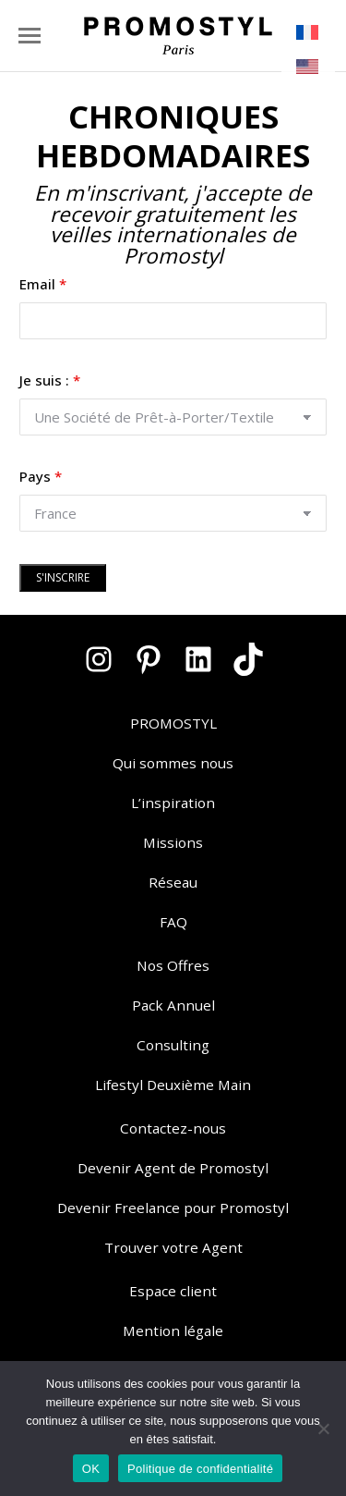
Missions (173, 842)
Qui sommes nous (173, 763)
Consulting (173, 1045)
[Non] (323, 1428)
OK (91, 1469)
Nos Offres (173, 965)
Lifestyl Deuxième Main (173, 1084)
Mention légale (173, 1330)
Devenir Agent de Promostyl (173, 1168)
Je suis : (49, 380)
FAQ (173, 922)
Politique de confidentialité (200, 1469)
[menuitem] (308, 32)
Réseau (173, 882)
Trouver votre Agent (173, 1247)
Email (42, 284)
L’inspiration (173, 802)
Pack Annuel (173, 1005)
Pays (40, 476)
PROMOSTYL (173, 723)
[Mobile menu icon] (29, 35)
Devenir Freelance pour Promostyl (173, 1207)
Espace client (173, 1290)
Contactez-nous (173, 1128)
